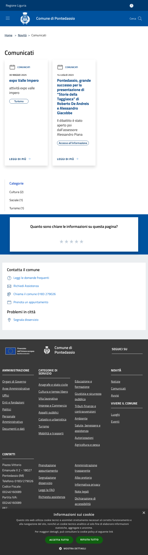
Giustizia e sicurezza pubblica (88, 396)
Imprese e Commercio (53, 405)
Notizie (115, 381)
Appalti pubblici (49, 412)
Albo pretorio (83, 477)
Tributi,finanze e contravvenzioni (85, 409)
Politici (6, 409)
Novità (22, 35)
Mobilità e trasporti (51, 433)
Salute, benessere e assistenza (87, 428)
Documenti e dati (13, 428)
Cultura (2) (16, 192)
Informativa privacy (87, 484)
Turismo (44, 426)
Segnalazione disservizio (47, 480)
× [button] (143, 513)
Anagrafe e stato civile (53, 384)
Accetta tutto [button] (59, 539)
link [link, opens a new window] (111, 531)
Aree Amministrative (16, 388)
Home (8, 35)
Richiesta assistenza (52, 497)
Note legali (82, 491)
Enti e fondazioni (13, 402)
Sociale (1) (16, 200)
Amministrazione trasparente (86, 468)
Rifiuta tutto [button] (89, 539)
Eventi (115, 421)
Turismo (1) (16, 208)
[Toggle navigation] (7, 18)
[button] (74, 548)
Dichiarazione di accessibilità (85, 501)
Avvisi (115, 395)
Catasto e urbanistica (52, 419)
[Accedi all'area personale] (131, 5)
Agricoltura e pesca (87, 444)
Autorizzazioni (84, 437)
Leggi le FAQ (47, 490)
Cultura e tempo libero (53, 391)
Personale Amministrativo (12, 419)
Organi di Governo (14, 381)
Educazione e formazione (83, 384)
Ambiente (81, 418)
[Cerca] (140, 18)
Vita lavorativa (48, 398)
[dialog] (74, 532)
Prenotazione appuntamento (48, 468)
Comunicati (19, 67)
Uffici (5, 395)
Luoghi (115, 414)
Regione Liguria (16, 5)
